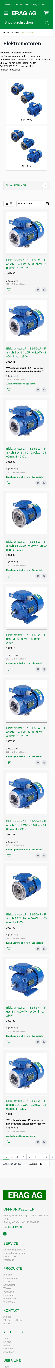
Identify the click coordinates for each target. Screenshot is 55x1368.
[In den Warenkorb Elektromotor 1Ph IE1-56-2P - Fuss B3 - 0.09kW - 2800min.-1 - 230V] (9, 669)
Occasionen (9, 1348)
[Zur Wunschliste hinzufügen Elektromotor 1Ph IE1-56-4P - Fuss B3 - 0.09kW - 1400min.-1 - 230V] (37, 1042)
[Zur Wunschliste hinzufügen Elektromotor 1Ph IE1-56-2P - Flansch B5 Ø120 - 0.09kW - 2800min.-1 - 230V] (37, 576)
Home (6, 32)
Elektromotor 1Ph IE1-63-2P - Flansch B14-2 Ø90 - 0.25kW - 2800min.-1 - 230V (26, 1104)
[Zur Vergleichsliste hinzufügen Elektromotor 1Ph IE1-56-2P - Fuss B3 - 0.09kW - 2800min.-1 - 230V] (44, 669)
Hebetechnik (9, 1298)
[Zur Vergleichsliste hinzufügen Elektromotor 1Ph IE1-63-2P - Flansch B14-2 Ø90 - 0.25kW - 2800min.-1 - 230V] (44, 1142)
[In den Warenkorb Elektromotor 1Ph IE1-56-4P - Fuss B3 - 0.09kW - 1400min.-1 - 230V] (9, 1042)
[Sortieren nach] (30, 204)
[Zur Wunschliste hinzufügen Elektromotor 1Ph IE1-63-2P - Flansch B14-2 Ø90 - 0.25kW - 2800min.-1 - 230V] (37, 1142)
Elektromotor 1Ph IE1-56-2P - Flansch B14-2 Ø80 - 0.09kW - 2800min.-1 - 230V (26, 452)
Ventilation (8, 1292)
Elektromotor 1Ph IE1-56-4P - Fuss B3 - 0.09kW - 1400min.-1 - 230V (26, 1011)
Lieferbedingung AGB (14, 1249)
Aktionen (7, 1345)
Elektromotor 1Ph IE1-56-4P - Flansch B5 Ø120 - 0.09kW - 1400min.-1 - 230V (26, 918)
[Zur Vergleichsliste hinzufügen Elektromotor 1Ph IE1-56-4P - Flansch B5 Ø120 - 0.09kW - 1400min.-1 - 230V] (44, 948)
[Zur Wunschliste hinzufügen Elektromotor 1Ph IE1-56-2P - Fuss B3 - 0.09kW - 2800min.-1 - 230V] (37, 669)
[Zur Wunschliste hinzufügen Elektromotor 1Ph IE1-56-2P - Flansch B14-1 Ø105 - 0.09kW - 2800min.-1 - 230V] (37, 289)
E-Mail (6, 1323)
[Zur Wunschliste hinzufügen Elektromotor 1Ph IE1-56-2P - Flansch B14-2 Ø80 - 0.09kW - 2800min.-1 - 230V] (37, 483)
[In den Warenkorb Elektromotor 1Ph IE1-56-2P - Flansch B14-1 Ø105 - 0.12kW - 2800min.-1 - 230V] (9, 389)
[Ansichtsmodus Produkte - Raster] (11, 203)
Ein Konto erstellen (23, 5)
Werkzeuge (9, 1302)
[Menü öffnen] (6, 13)
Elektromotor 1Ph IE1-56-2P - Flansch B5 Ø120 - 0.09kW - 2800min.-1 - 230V (26, 545)
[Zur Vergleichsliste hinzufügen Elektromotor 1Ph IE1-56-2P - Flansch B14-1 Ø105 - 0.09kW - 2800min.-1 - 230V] (44, 289)
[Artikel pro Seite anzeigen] (43, 1164)
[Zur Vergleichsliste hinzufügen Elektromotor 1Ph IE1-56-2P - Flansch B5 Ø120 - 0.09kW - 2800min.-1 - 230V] (44, 576)
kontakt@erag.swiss (10, 70)
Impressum (9, 1260)
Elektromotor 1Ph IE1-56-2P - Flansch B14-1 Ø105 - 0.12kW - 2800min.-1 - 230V (26, 352)
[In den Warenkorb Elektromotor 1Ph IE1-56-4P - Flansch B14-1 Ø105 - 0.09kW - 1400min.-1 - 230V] (9, 762)
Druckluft (7, 1281)
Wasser (7, 1288)
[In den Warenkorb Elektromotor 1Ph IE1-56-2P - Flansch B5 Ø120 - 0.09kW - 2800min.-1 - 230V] (9, 576)
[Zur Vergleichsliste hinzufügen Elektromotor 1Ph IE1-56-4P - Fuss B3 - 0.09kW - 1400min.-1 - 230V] (44, 1042)
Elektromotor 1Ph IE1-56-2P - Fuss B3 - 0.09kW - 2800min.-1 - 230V (26, 638)
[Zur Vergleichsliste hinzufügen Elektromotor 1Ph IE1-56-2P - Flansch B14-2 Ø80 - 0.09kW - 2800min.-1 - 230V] (44, 483)
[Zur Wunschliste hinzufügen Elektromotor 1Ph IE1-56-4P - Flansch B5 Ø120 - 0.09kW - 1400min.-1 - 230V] (37, 948)
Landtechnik (9, 1295)
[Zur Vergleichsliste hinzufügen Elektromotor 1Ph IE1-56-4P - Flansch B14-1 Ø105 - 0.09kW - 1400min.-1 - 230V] (44, 762)
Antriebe (15, 32)
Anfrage (7, 1317)
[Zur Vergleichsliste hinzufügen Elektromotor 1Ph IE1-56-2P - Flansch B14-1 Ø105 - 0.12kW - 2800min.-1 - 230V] (44, 389)
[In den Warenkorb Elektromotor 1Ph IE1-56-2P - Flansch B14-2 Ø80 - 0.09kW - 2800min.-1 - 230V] (9, 483)
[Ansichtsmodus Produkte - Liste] (7, 203)
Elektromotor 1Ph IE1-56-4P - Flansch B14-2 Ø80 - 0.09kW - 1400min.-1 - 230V (26, 825)
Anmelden (9, 5)
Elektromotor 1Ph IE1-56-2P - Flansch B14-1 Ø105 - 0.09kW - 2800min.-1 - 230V (26, 264)
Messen (7, 1342)
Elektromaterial (11, 1278)
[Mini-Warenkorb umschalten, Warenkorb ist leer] (46, 13)
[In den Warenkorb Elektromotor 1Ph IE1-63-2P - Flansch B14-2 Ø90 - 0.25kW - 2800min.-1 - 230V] (9, 1142)
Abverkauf (8, 1352)
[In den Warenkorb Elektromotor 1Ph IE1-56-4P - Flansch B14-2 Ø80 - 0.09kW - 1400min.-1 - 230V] (9, 855)
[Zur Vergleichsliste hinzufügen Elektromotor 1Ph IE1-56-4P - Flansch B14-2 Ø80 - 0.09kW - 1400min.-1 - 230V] (44, 855)
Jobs (5, 1338)
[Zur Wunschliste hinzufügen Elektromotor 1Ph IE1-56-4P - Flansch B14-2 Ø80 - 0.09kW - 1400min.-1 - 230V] (37, 855)
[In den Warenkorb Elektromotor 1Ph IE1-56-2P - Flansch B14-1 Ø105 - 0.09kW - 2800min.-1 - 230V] (9, 289)
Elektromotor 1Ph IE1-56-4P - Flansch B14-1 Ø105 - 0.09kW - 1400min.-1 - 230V (26, 732)
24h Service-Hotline (13, 1320)
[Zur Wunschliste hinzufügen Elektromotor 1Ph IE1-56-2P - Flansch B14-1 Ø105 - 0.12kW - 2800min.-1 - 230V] (37, 389)
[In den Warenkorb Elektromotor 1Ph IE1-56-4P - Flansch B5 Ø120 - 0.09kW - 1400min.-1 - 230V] (9, 948)
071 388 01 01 (14, 1227)
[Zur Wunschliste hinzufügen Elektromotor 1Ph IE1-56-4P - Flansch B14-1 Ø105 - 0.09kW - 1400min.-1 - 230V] (37, 762)
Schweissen (9, 1285)
